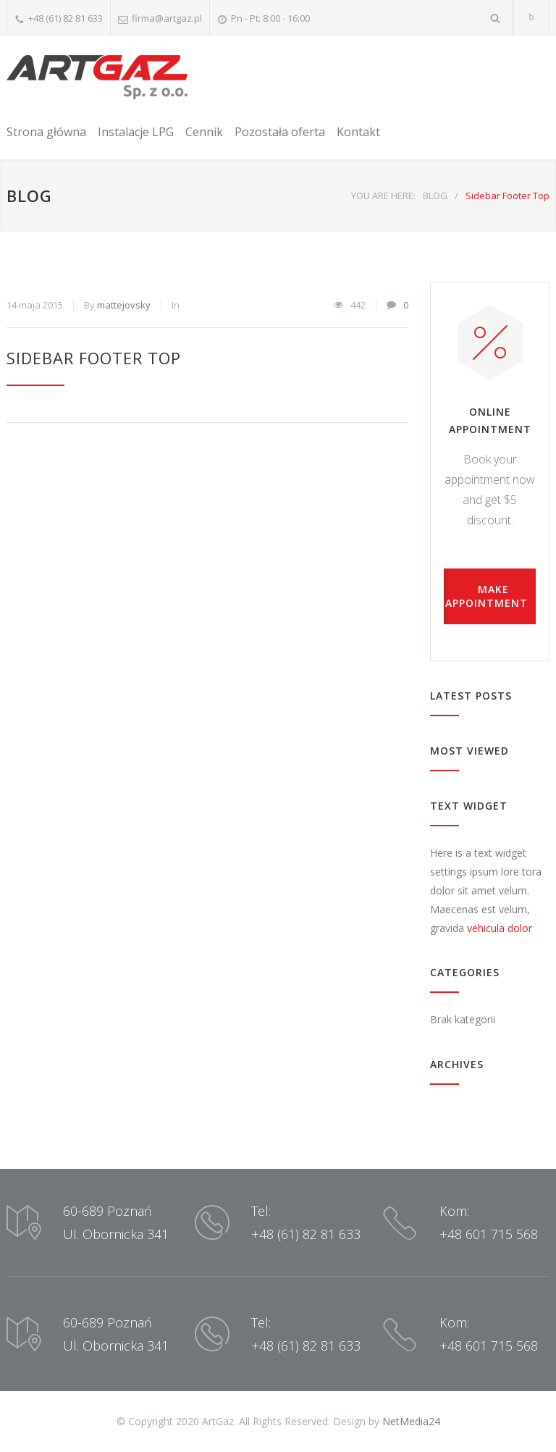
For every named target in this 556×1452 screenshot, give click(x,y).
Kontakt (358, 132)
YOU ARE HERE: (383, 195)
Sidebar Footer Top (94, 358)
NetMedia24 (411, 1421)
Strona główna (46, 132)
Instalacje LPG (136, 132)
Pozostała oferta (280, 132)
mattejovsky (124, 304)
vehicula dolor (499, 928)
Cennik (204, 132)
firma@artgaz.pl (167, 18)
